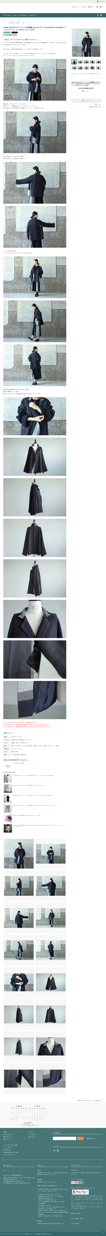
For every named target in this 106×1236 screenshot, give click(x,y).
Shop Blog (32, 15)
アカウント (101, 1)
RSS (4, 1150)
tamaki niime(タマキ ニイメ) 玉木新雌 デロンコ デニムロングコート (29, 785)
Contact (14, 15)
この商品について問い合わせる (85, 1100)
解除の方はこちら (91, 1138)
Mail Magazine (23, 15)
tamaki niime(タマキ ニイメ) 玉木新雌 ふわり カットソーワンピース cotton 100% (32, 795)
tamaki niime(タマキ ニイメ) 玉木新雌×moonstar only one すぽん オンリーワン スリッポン (35, 805)
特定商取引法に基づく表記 (95, 106)
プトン (29, 22)
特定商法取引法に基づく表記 (10, 1152)
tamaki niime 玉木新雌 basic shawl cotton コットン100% (26, 815)
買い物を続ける (98, 1100)
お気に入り (86, 91)
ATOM (8, 1150)
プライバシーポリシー (9, 1154)
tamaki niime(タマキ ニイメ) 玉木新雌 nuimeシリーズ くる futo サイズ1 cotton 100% (33, 775)
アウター (19, 20)
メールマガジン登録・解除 (10, 1145)
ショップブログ (7, 1147)
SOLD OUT (86, 101)
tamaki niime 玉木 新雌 (14, 22)
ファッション (12, 20)
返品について (98, 104)
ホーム (4, 20)
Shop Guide (6, 15)
